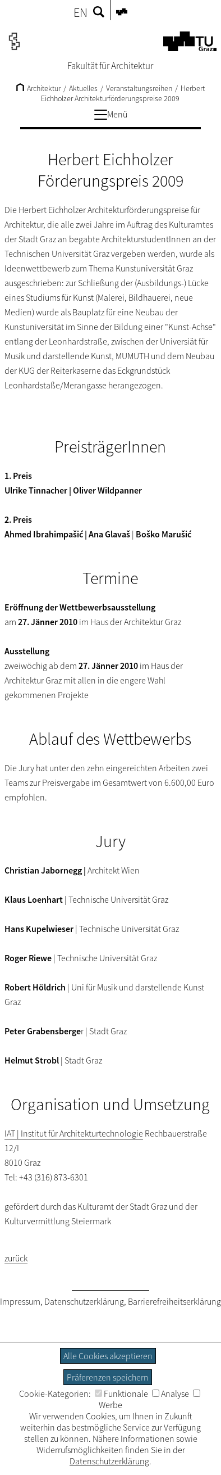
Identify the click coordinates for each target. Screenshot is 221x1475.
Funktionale (121, 1393)
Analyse (170, 1393)
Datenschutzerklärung (84, 1301)
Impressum (20, 1301)
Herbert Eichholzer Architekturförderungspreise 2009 (123, 93)
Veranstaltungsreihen (139, 88)
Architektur (38, 88)
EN (80, 12)
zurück (15, 1258)
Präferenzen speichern (108, 1377)
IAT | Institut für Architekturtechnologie (73, 1133)
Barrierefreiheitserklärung (174, 1301)
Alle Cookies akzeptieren (108, 1355)
